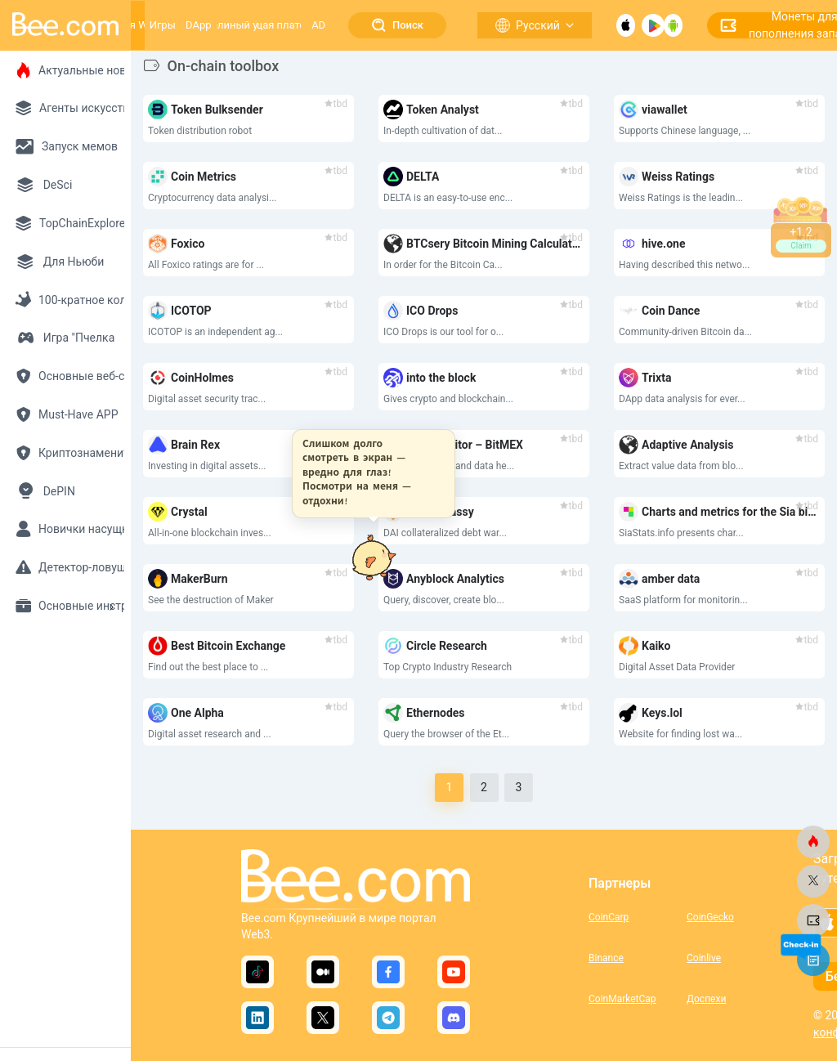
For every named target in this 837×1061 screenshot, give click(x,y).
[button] (368, 473)
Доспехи (706, 999)
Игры (163, 25)
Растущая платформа (279, 25)
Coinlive (704, 958)
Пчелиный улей (237, 25)
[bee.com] (813, 842)
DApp (198, 25)
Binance (606, 958)
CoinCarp (609, 917)
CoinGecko (710, 917)
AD (318, 25)
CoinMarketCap (622, 999)
